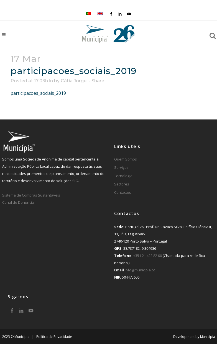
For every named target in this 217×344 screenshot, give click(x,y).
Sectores (121, 184)
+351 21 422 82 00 (147, 255)
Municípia (207, 336)
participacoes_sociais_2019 (38, 93)
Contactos (122, 192)
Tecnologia (123, 175)
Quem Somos (125, 159)
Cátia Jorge (73, 80)
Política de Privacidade (54, 336)
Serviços (121, 167)
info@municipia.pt (140, 269)
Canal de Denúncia (18, 202)
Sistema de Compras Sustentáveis (31, 195)
